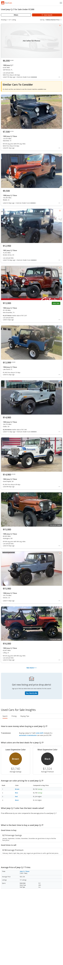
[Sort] (53, 19)
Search (5, 716)
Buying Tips (35, 716)
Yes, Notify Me (31, 693)
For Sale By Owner (55, 525)
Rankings (24, 716)
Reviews (47, 716)
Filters (16, 15)
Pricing (14, 716)
